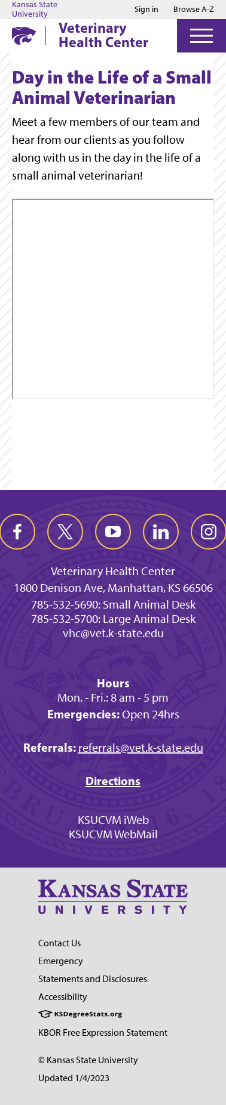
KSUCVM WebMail (113, 834)
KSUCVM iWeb (113, 820)
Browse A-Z (193, 9)
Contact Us (59, 943)
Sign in (146, 9)
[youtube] (113, 532)
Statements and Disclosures (92, 978)
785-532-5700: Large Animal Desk (113, 619)
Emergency (60, 961)
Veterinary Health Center (103, 34)
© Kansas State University (88, 1060)
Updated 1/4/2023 (73, 1078)
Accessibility (62, 996)
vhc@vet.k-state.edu (113, 633)
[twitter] (65, 532)
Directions (113, 780)
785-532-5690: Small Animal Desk (113, 604)
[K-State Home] (24, 35)
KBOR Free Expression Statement (102, 1032)
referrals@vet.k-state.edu (140, 747)
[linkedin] (161, 532)
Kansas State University (34, 9)
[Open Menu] (201, 36)
